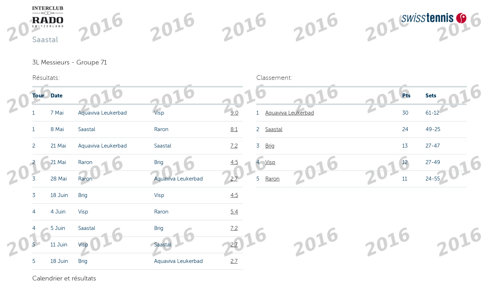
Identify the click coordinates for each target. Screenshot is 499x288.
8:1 (234, 129)
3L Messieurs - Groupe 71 (69, 62)
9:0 (234, 113)
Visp (270, 162)
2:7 (234, 179)
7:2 (234, 146)
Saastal (273, 129)
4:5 (234, 162)
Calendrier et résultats (64, 278)
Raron (272, 179)
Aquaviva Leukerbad (289, 113)
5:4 (234, 212)
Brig (270, 146)
